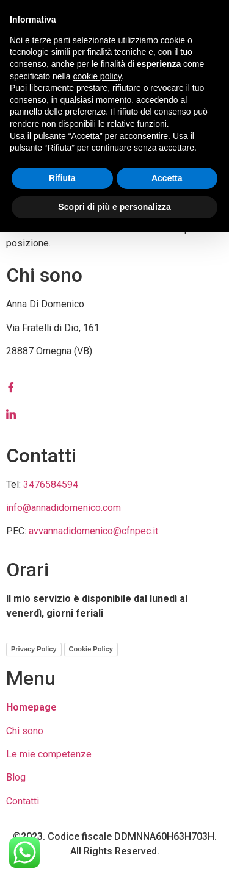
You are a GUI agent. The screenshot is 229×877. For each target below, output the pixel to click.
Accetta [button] (167, 178)
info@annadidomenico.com (63, 508)
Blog (16, 777)
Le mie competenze (49, 754)
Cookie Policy (91, 649)
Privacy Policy (34, 649)
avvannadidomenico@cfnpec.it (93, 531)
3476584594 (50, 484)
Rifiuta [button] (62, 178)
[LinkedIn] (114, 414)
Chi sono (24, 731)
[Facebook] (114, 387)
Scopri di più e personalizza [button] (114, 207)
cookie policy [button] (97, 76)
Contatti (22, 801)
